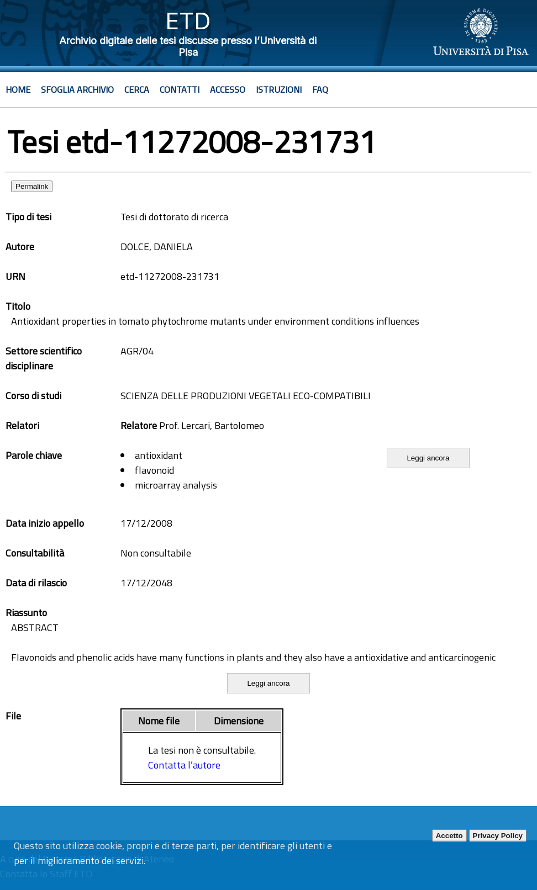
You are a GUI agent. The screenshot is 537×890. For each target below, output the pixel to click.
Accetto (449, 835)
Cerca (136, 89)
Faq (320, 89)
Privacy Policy (498, 835)
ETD (188, 21)
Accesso (227, 89)
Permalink (31, 186)
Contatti (179, 89)
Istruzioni (279, 89)
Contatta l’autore (184, 764)
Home (18, 89)
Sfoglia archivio (77, 89)
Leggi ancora (428, 458)
